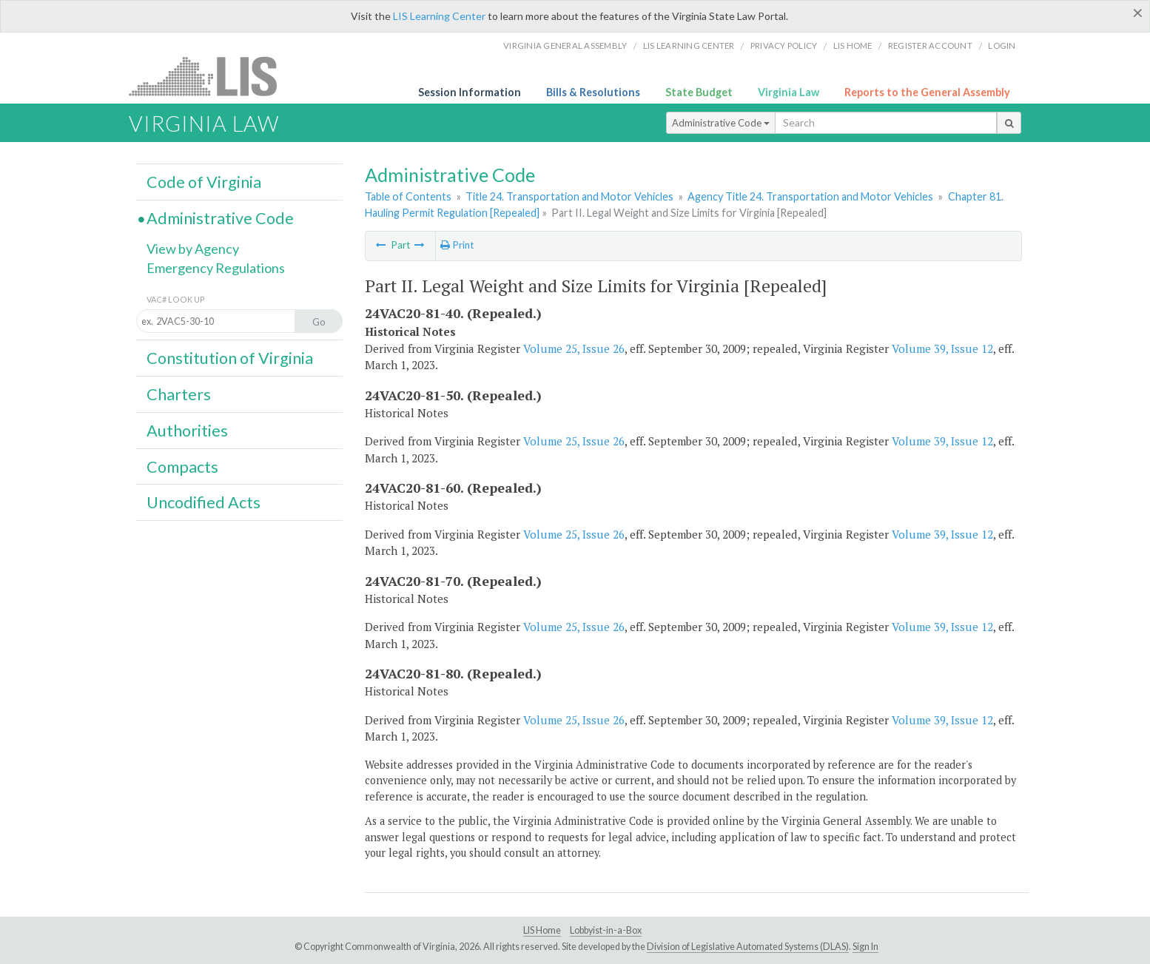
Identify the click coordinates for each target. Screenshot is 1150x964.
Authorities (187, 430)
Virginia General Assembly (565, 45)
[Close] (1137, 12)
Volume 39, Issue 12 (942, 348)
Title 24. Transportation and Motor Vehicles (569, 196)
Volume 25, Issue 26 (574, 348)
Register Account (930, 45)
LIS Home (542, 930)
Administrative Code (721, 123)
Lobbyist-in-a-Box (606, 930)
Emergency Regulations (216, 268)
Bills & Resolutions (593, 92)
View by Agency (193, 248)
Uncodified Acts (203, 502)
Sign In (865, 946)
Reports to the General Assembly (927, 92)
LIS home (852, 45)
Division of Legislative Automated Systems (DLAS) (748, 946)
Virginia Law (788, 92)
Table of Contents (408, 196)
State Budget (699, 92)
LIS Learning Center (439, 16)
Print (457, 245)
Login (1001, 45)
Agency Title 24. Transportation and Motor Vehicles (810, 196)
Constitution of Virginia (230, 358)
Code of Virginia (204, 182)
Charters (179, 394)
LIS (211, 75)
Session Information (469, 92)
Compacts (182, 466)
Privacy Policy (784, 45)
